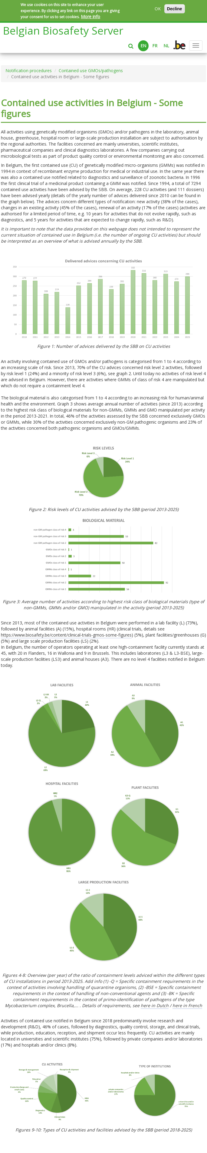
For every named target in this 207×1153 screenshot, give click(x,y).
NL (166, 46)
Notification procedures (28, 70)
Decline (174, 8)
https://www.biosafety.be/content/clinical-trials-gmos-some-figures (66, 635)
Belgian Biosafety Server (63, 30)
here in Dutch (155, 1005)
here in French (187, 1005)
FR (154, 46)
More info (90, 16)
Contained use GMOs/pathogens (91, 70)
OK (158, 9)
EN (143, 46)
